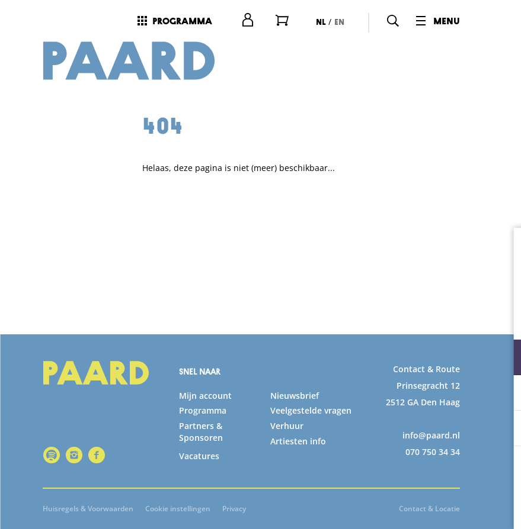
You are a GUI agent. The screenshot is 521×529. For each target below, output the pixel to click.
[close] (502, 249)
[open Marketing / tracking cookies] (502, 430)
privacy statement (372, 319)
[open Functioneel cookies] (502, 359)
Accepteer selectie (420, 507)
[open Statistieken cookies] (502, 394)
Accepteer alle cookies (420, 472)
